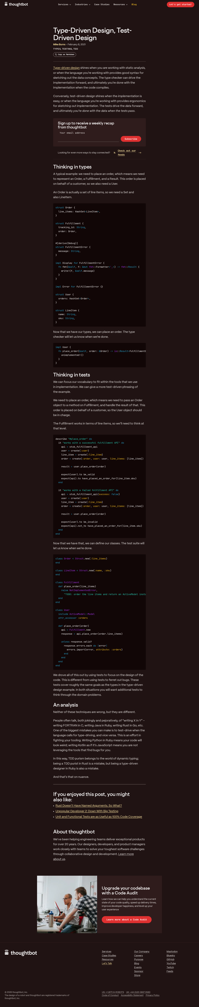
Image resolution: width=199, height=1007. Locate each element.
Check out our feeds (125, 152)
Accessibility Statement (132, 995)
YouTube (171, 963)
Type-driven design (66, 68)
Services (64, 4)
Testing (67, 49)
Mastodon (172, 952)
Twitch (170, 967)
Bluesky (171, 956)
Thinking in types (72, 167)
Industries (82, 4)
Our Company (141, 952)
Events (138, 967)
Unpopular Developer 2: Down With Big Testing (87, 811)
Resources (121, 4)
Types (57, 49)
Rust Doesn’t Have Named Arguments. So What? (89, 805)
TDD (75, 49)
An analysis (65, 705)
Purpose (138, 959)
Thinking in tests (71, 375)
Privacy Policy (152, 995)
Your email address (72, 132)
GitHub (170, 959)
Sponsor (138, 971)
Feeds (170, 971)
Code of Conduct (110, 995)
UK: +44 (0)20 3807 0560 (138, 992)
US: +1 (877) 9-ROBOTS (113, 992)
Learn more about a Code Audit (126, 919)
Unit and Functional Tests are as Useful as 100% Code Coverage (99, 816)
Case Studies (102, 4)
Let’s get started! (180, 4)
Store (137, 975)
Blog (134, 4)
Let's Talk (107, 963)
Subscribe (131, 138)
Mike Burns (59, 44)
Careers (138, 956)
